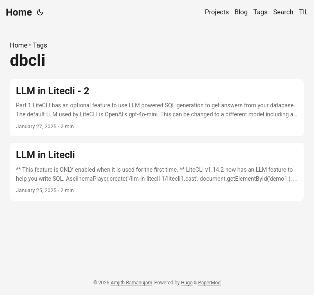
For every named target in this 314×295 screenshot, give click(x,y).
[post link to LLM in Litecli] (157, 172)
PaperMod (209, 283)
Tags (40, 45)
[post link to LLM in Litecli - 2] (157, 108)
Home (19, 12)
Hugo (187, 283)
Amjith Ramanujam (131, 283)
